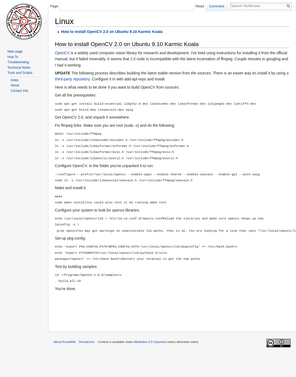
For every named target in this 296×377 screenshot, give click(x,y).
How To (12, 57)
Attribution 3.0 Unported (150, 341)
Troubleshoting (18, 62)
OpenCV (62, 53)
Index (15, 80)
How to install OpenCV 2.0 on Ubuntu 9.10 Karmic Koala (111, 31)
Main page (15, 51)
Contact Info (19, 91)
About (15, 85)
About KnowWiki (65, 341)
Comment (216, 6)
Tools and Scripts (19, 73)
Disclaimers (87, 341)
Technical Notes (19, 68)
